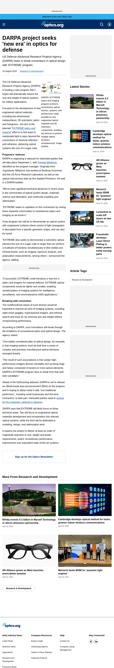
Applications (7, 652)
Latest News (7, 641)
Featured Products (39, 658)
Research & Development (31, 71)
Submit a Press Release (41, 652)
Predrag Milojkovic (47, 162)
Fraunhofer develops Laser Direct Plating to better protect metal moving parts (103, 244)
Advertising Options (39, 647)
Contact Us (64, 641)
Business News (9, 647)
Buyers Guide (37, 641)
